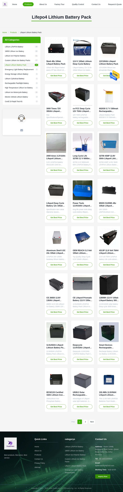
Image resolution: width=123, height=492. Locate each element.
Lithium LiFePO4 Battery (74, 447)
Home (14, 4)
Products (28, 4)
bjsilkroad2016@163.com (104, 466)
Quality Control (78, 4)
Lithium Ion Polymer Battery (75, 455)
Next (92, 422)
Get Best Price (56, 76)
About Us (43, 4)
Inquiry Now (102, 476)
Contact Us (96, 4)
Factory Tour (59, 4)
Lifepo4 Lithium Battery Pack (75, 466)
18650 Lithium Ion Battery (74, 451)
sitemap (37, 467)
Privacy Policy (40, 463)
